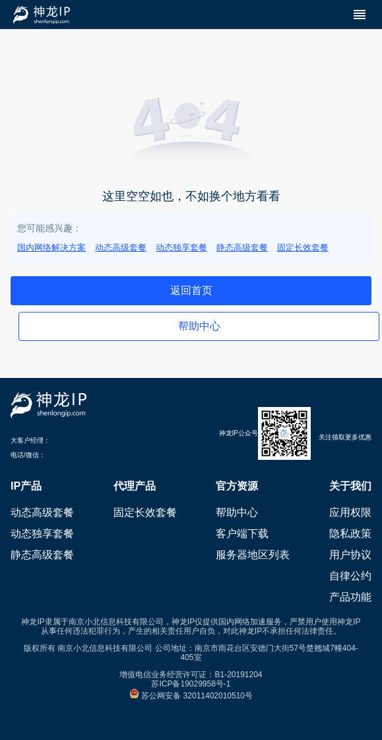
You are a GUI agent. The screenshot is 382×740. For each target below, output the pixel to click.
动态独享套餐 (181, 247)
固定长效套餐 (303, 247)
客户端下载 (242, 533)
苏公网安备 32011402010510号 (191, 695)
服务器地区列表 (253, 554)
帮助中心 (237, 512)
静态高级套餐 (242, 247)
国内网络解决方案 (51, 247)
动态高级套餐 (120, 247)
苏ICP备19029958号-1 (190, 683)
